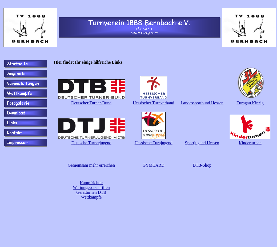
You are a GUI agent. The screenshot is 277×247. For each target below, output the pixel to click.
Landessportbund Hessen (202, 103)
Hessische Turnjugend (153, 143)
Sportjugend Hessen (202, 143)
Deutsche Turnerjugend (91, 143)
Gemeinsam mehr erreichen (91, 165)
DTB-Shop (202, 165)
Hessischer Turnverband (153, 103)
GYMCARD (153, 165)
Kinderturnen (250, 143)
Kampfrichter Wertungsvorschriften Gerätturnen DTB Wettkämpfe (91, 189)
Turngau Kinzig (250, 103)
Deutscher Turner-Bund (91, 103)
